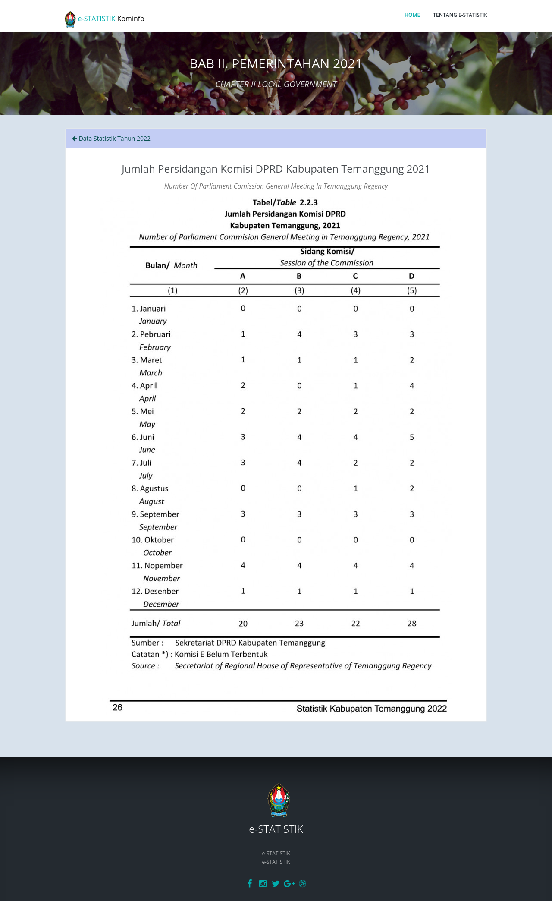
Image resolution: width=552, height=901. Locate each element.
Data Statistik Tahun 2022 (111, 138)
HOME (412, 15)
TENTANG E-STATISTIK (460, 15)
